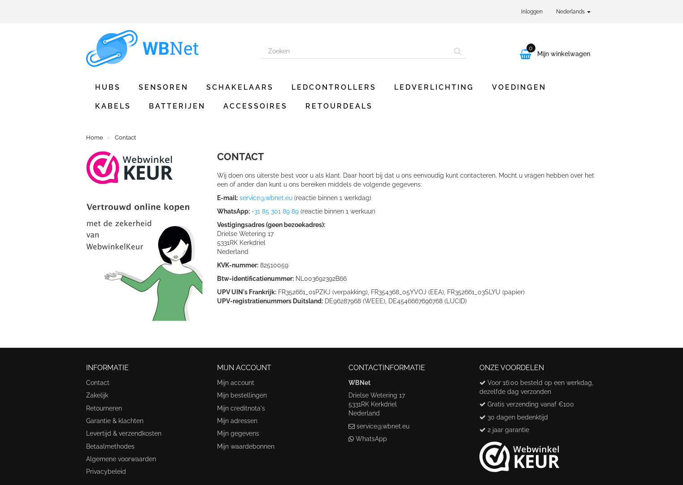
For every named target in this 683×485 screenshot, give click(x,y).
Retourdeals (339, 106)
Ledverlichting (434, 87)
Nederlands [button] (573, 12)
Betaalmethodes (110, 446)
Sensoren (163, 87)
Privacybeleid (106, 471)
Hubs (108, 87)
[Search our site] (355, 51)
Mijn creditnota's (241, 408)
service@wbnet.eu (265, 197)
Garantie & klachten (115, 420)
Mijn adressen (237, 420)
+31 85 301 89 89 (275, 211)
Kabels (113, 106)
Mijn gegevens (238, 433)
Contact (97, 382)
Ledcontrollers (333, 87)
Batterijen (177, 106)
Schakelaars (240, 87)
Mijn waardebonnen (245, 446)
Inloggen (532, 12)
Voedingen (519, 87)
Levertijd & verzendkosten (123, 433)
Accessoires (255, 106)
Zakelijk (97, 395)
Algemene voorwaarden (121, 459)
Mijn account (235, 382)
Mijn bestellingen (242, 395)
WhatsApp (371, 438)
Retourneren (104, 408)
